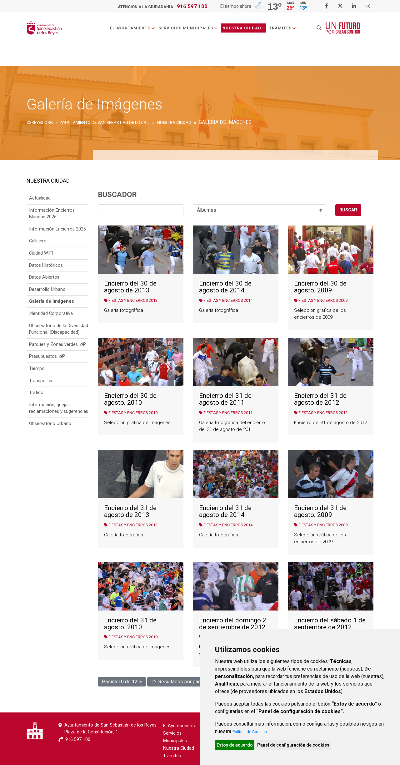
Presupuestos (47, 365)
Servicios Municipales (198, 32)
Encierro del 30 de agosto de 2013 (130, 287)
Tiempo (37, 377)
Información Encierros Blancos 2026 (52, 222)
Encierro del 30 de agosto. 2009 (320, 287)
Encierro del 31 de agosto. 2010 (130, 624)
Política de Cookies (253, 729)
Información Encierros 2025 (57, 238)
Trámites (293, 32)
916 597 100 (192, 6)
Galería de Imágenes (51, 310)
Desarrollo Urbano (47, 298)
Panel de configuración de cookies (304, 744)
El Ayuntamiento (143, 32)
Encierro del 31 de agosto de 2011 (225, 399)
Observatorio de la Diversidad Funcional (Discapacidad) (58, 338)
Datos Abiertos (44, 286)
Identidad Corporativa (51, 322)
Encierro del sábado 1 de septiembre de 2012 (330, 624)
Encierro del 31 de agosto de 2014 (225, 511)
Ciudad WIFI (41, 262)
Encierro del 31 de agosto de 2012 (320, 399)
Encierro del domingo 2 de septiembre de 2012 (232, 624)
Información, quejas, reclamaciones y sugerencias (58, 417)
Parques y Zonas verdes (57, 353)
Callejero (38, 249)
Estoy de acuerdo (238, 744)
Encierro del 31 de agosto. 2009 (320, 511)
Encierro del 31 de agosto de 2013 (130, 511)
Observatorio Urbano (50, 432)
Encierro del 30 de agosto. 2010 (130, 399)
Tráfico (36, 401)
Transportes (41, 389)
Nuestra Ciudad (255, 32)
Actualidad (40, 207)
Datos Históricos (46, 274)
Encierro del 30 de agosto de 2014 (225, 287)
